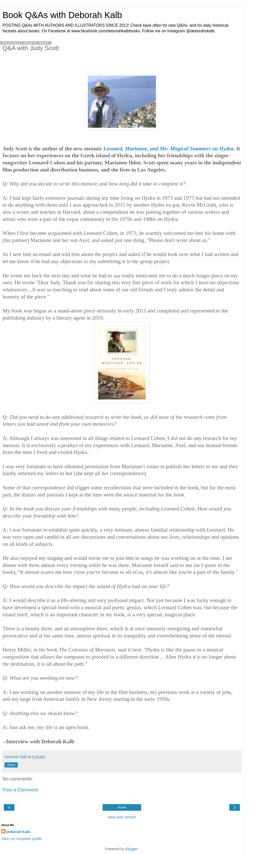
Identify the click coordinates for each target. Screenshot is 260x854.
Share (11, 765)
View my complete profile (21, 839)
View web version (122, 817)
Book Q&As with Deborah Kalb (62, 15)
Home (122, 807)
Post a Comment (20, 789)
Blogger (131, 849)
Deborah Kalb (18, 832)
